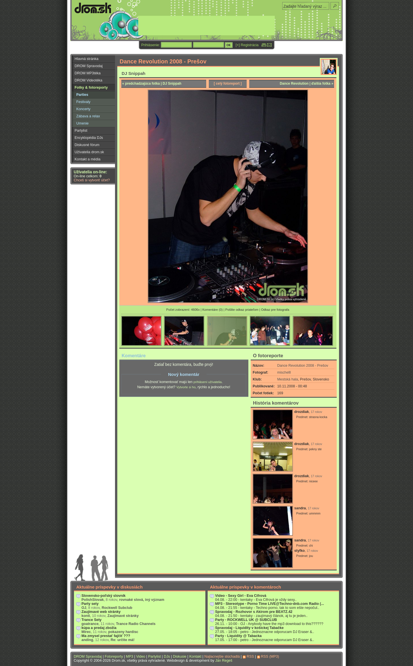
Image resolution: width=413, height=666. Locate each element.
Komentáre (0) (212, 309)
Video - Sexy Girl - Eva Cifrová (240, 596)
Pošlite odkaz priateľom (241, 309)
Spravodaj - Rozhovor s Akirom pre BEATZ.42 (254, 612)
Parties (82, 95)
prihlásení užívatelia (208, 382)
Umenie (82, 123)
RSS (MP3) (270, 657)
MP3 (129, 657)
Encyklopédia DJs (89, 138)
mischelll (284, 372)
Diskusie (179, 657)
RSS (250, 657)
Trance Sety (91, 620)
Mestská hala (287, 379)
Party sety (90, 604)
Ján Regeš (223, 661)
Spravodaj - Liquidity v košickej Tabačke (249, 628)
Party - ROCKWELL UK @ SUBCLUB (246, 620)
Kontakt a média (87, 159)
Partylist (81, 131)
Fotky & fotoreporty (91, 88)
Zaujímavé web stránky (101, 612)
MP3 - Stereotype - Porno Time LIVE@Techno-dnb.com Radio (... (269, 604)
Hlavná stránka (86, 59)
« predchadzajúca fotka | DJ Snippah (151, 83)
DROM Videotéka (88, 80)
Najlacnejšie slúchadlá (221, 657)
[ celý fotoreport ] (228, 83)
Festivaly (83, 102)
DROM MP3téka (88, 73)
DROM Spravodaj (89, 66)
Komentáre (134, 355)
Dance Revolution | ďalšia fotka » (307, 83)
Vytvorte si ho (186, 387)
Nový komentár (183, 374)
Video (140, 657)
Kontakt (195, 657)
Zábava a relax (88, 116)
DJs (167, 657)
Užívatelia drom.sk (89, 152)
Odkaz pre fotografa (275, 309)
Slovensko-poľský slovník (103, 596)
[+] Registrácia (247, 45)
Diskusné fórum (87, 145)
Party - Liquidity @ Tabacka (238, 636)
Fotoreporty (114, 657)
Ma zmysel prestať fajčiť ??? (105, 636)
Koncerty (83, 109)
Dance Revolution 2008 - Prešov (302, 366)
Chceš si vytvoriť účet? (92, 180)
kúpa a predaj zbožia (98, 628)
